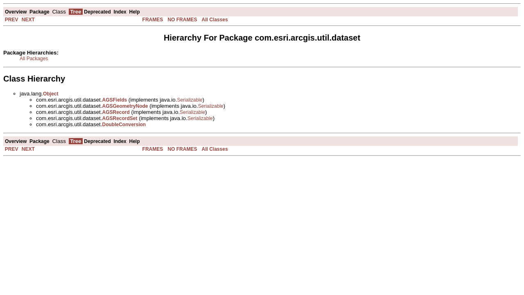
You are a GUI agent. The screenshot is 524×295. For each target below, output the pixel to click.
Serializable (189, 100)
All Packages (34, 58)
